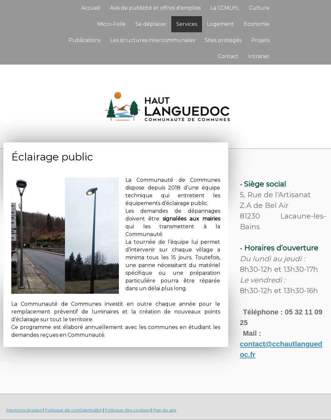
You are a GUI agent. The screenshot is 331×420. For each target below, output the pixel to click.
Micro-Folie (111, 24)
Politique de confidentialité (73, 410)
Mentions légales (24, 410)
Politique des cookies (127, 410)
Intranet (259, 56)
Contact (228, 56)
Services (186, 24)
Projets (260, 40)
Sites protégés (223, 40)
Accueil (90, 8)
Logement (220, 24)
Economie (257, 24)
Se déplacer (150, 24)
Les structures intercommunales (152, 40)
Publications (85, 40)
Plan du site (164, 410)
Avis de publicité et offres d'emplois (155, 8)
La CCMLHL (224, 8)
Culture (259, 8)
